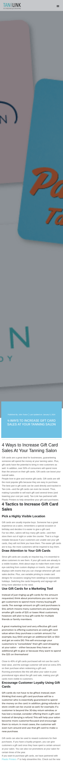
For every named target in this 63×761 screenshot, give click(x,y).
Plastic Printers (10, 759)
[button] (58, 6)
